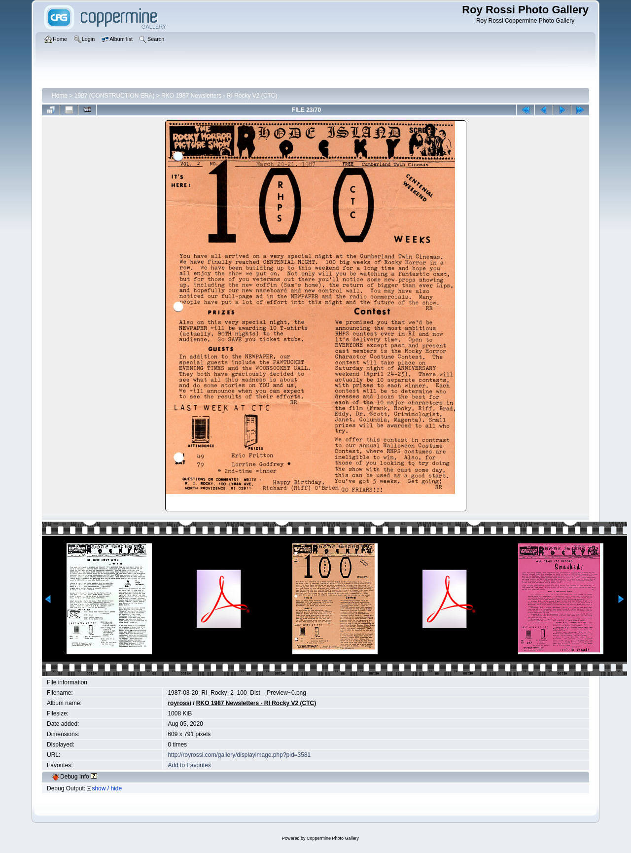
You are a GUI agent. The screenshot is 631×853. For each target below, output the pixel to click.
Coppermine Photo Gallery (333, 838)
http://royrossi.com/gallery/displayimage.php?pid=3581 (239, 754)
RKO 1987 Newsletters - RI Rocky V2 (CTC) (219, 95)
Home (60, 95)
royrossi (179, 703)
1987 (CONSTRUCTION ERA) (114, 95)
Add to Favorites (189, 765)
